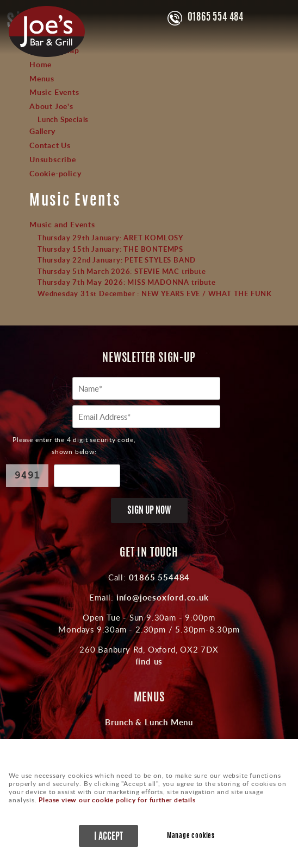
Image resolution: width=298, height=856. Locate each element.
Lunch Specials (63, 119)
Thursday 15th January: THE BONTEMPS (110, 249)
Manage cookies (191, 836)
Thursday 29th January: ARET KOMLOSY (110, 237)
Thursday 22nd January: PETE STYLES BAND (117, 260)
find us (149, 661)
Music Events (54, 91)
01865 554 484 (216, 18)
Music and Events (62, 224)
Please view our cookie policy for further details (117, 799)
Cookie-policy (55, 173)
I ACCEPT (108, 836)
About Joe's (51, 105)
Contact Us (50, 144)
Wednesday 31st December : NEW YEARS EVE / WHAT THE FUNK (155, 293)
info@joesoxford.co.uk (161, 597)
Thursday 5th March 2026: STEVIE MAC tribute (122, 271)
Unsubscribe (52, 159)
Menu (279, 17)
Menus (41, 78)
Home (40, 64)
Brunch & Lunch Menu (149, 722)
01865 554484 (158, 577)
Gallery (42, 130)
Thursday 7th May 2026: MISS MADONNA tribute (126, 282)
